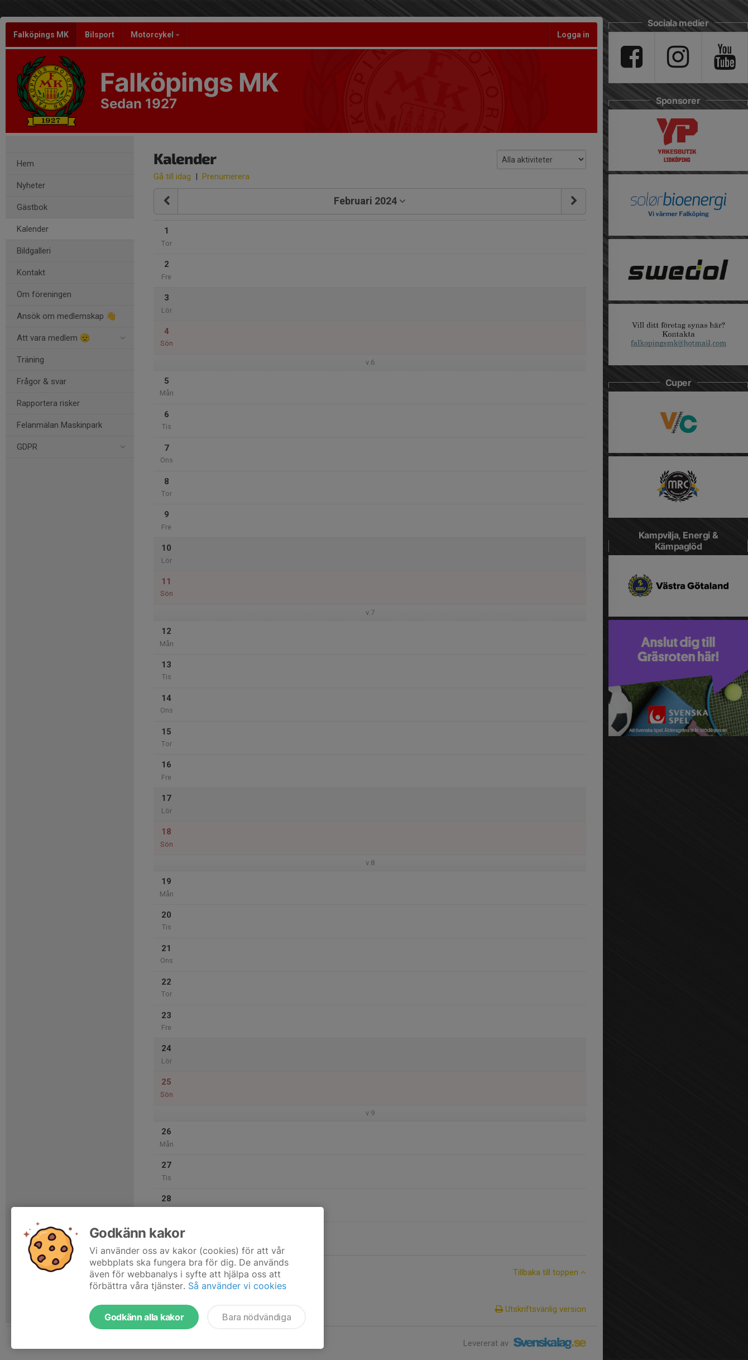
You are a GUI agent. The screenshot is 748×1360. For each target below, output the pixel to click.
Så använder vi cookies (237, 1285)
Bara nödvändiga (256, 1317)
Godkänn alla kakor (144, 1317)
